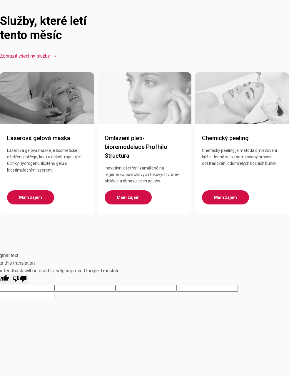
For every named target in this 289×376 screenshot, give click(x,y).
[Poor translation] (20, 279)
